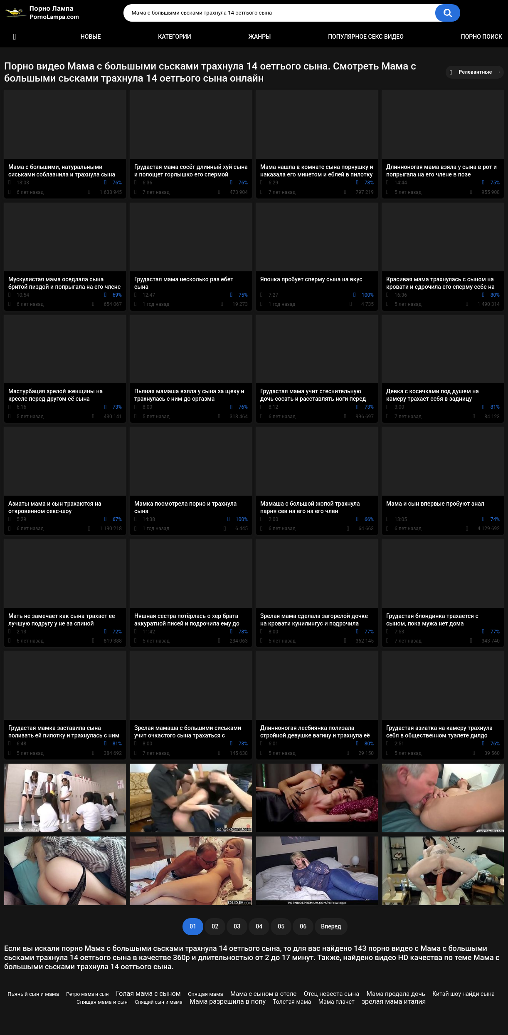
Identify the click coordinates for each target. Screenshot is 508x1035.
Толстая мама (292, 1001)
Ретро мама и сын (87, 994)
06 (303, 926)
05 (281, 926)
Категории (174, 36)
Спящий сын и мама (158, 1002)
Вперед (331, 926)
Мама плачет (336, 1001)
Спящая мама (205, 994)
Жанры (260, 36)
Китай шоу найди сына (463, 993)
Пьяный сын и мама (33, 994)
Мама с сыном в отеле (263, 994)
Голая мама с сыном (148, 994)
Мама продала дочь (396, 994)
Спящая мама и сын (102, 1002)
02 (215, 926)
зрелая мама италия (394, 1001)
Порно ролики (14, 36)
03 (237, 926)
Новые (91, 36)
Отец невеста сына (332, 994)
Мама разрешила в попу (228, 1001)
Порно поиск (481, 36)
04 (259, 926)
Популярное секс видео (366, 36)
